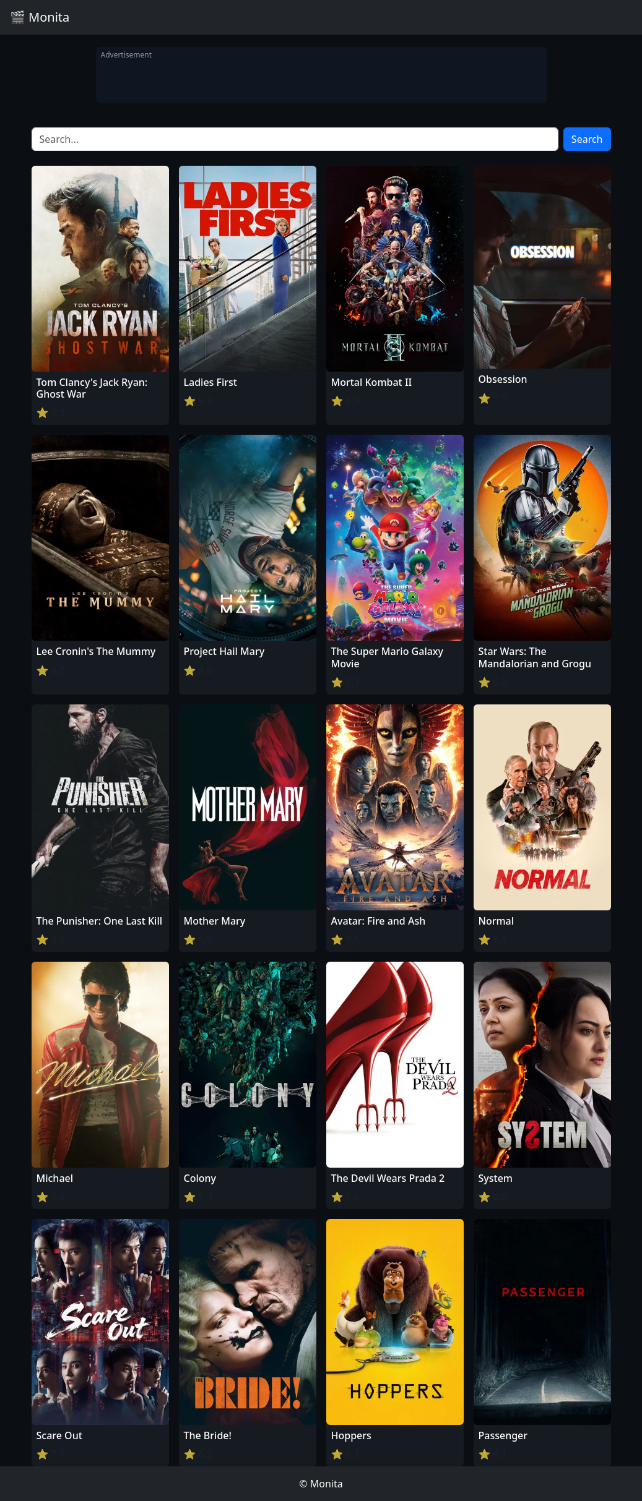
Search (587, 139)
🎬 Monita (39, 17)
